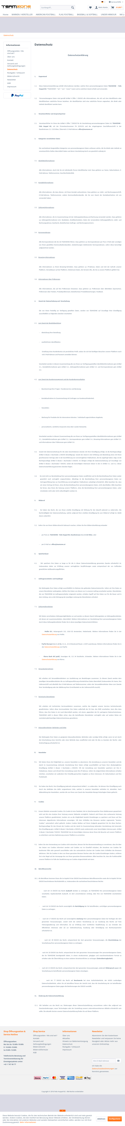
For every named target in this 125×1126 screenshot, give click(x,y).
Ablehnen (101, 1119)
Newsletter (11, 80)
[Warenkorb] (117, 7)
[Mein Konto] (101, 7)
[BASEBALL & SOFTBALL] (87, 14)
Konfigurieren (114, 1119)
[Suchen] (72, 7)
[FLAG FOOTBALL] (66, 14)
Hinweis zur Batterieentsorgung (75, 1041)
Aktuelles (66, 1038)
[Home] (5, 14)
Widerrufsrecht (13, 76)
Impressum (11, 86)
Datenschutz (12, 69)
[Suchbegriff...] (57, 7)
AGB (9, 83)
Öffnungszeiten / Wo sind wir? (15, 52)
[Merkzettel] (90, 7)
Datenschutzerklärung (49, 634)
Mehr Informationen (28, 1122)
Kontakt (10, 60)
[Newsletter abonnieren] (118, 1060)
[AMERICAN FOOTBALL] (45, 14)
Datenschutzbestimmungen (103, 1068)
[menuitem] (57, 7)
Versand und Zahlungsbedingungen (16, 64)
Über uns (11, 57)
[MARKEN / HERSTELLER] (22, 14)
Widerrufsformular (40, 1050)
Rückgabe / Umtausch (16, 73)
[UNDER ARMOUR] (108, 14)
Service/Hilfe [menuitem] (115, 2)
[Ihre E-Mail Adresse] (104, 1060)
